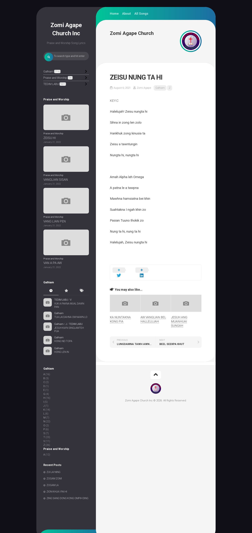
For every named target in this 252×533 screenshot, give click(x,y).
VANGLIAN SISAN (55, 188)
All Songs (141, 13)
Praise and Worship (55, 86)
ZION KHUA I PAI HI (57, 500)
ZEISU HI (49, 146)
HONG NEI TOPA (63, 349)
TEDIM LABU (51, 92)
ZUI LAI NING (53, 480)
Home (114, 13)
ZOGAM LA (53, 493)
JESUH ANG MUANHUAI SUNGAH (179, 317)
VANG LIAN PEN (54, 230)
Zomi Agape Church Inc (66, 28)
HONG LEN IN (61, 360)
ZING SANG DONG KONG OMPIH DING (67, 507)
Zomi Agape (144, 87)
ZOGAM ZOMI (54, 487)
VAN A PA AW (52, 271)
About (126, 13)
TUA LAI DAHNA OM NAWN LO (70, 325)
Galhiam (48, 80)
